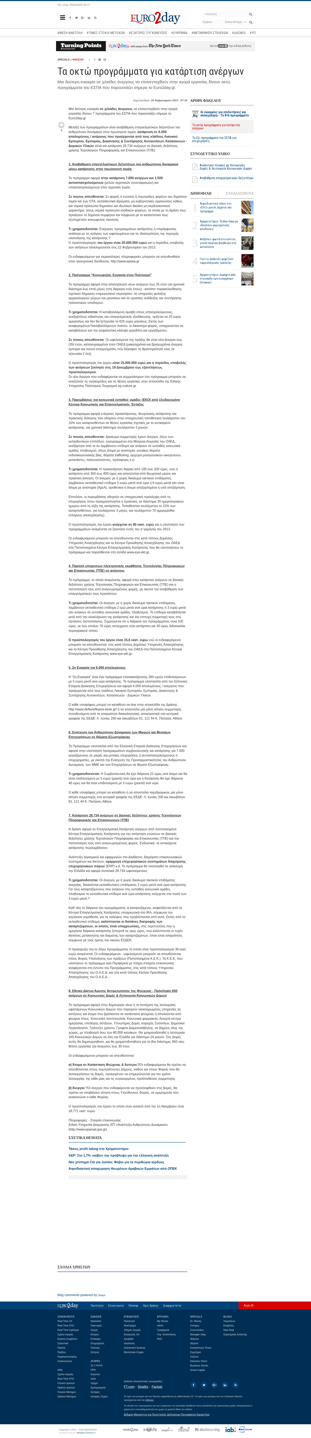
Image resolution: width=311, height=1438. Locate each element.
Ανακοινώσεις (64, 1361)
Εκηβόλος (228, 1325)
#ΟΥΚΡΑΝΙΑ (179, 33)
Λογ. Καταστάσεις (166, 1334)
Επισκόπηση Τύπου (200, 1347)
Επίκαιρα (95, 1339)
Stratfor (143, 1386)
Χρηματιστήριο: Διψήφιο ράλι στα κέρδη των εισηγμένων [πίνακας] (218, 278)
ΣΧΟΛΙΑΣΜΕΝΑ (240, 193)
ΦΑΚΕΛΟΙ (77, 59)
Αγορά (94, 1330)
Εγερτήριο (195, 1352)
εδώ (223, 46)
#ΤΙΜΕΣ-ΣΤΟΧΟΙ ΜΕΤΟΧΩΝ (106, 33)
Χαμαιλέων (229, 1321)
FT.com (129, 1386)
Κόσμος (95, 1334)
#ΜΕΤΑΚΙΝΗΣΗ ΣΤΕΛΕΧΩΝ (210, 33)
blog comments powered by (81, 1295)
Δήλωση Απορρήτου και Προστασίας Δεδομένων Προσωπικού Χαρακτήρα (166, 1414)
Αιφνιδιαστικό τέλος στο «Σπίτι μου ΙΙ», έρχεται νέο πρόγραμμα (216, 207)
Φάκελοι (194, 1339)
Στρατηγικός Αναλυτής (235, 1334)
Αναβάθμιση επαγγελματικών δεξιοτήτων (222, 179)
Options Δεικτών (66, 1387)
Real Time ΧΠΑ (65, 1325)
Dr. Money (195, 1321)
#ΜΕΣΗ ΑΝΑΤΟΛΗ (70, 33)
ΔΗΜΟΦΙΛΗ (200, 193)
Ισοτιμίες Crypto (99, 1396)
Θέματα (194, 1343)
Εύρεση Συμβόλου (67, 1339)
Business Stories (199, 1365)
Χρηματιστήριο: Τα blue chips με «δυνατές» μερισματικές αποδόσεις (219, 225)
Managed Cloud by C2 (86, 1433)
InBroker (149, 1400)
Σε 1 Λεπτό (97, 1365)
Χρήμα (94, 1383)
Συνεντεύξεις (197, 1330)
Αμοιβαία (129, 1339)
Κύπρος (95, 1352)
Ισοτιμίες (95, 1392)
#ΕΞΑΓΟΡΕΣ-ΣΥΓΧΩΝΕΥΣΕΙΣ (148, 33)
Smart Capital (197, 1370)
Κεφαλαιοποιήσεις (67, 1356)
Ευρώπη (95, 1374)
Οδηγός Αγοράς (132, 1330)
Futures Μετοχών (66, 1392)
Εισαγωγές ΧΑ (131, 1334)
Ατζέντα (194, 1356)
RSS (159, 1339)
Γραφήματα (163, 1330)
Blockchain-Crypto (133, 1352)
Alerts (160, 1325)
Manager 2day (198, 1334)
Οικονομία (96, 1325)
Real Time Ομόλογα (68, 1330)
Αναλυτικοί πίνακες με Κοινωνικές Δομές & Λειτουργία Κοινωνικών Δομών (221, 167)
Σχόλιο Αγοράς (65, 1334)
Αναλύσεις (129, 1343)
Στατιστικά (62, 1343)
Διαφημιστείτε (172, 1305)
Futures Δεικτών (66, 1383)
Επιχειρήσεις (97, 1343)
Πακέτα (61, 1347)
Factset (157, 1386)
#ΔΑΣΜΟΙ (239, 33)
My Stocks (162, 1321)
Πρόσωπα (129, 1321)
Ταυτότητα (97, 1305)
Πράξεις (61, 1352)
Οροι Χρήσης (150, 1305)
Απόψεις (194, 1325)
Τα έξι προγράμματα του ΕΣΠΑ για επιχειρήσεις (214, 139)
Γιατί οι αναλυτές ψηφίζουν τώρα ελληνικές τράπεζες (216, 261)
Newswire (96, 1321)
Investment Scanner (134, 1347)
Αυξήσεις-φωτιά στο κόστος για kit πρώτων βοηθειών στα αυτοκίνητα (218, 243)
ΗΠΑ (93, 1369)
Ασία (93, 1378)
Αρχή (247, 1305)
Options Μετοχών (66, 1396)
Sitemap (133, 1305)
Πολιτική (95, 1347)
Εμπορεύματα (98, 1387)
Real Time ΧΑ (64, 1321)
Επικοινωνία (116, 1305)
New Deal (228, 1330)
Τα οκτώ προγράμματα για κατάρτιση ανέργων (216, 127)
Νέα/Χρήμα (130, 1325)
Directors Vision (198, 1361)
